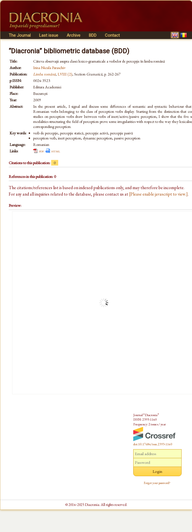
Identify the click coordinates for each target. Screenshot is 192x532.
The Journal (20, 35)
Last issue (48, 35)
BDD (92, 35)
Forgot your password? (157, 483)
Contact (112, 35)
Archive (73, 35)
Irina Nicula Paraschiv (49, 67)
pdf (41, 150)
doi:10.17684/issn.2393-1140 (152, 444)
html (55, 150)
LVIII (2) (65, 74)
